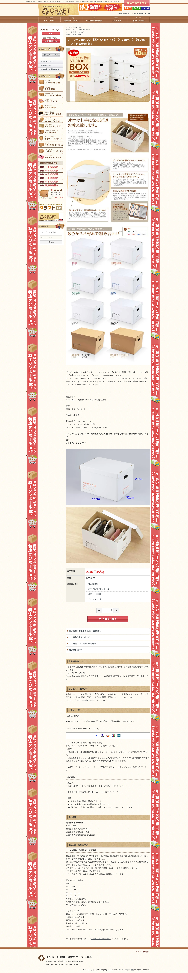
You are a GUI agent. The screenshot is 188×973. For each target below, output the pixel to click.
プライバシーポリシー (141, 14)
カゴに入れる (108, 619)
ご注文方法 (116, 21)
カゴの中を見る (51, 55)
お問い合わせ (138, 21)
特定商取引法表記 (94, 21)
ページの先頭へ (144, 952)
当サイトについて (47, 61)
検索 (51, 242)
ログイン (50, 34)
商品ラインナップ (71, 21)
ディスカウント (78, 34)
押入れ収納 (77, 27)
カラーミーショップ (90, 970)
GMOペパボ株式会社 (126, 970)
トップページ (49, 21)
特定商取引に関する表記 (50, 69)
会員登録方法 (124, 14)
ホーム (68, 27)
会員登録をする (51, 41)
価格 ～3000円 (78, 32)
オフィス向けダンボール (81, 30)
